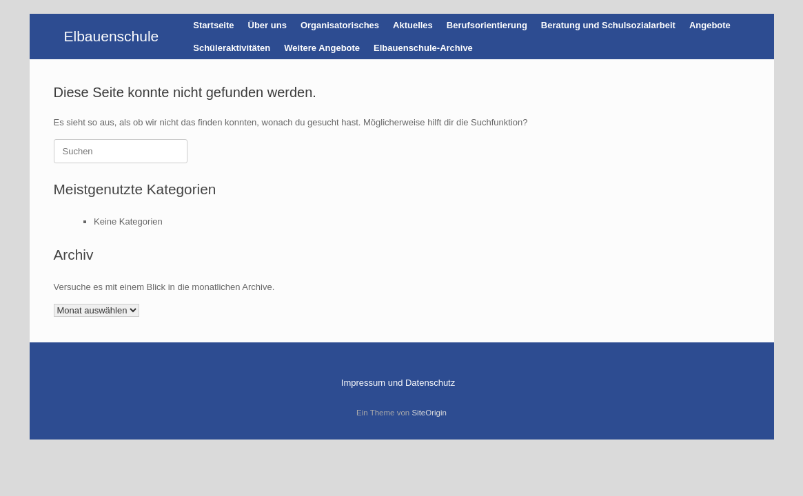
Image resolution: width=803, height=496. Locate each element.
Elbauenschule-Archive (423, 48)
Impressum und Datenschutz (398, 383)
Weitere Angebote (322, 48)
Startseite (213, 25)
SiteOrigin (429, 413)
